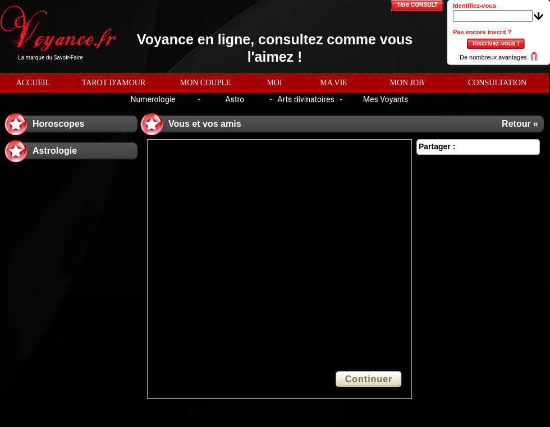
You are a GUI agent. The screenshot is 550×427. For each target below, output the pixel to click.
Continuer (369, 379)
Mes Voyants (386, 99)
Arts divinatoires (305, 99)
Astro (235, 99)
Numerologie (152, 99)
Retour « (520, 123)
